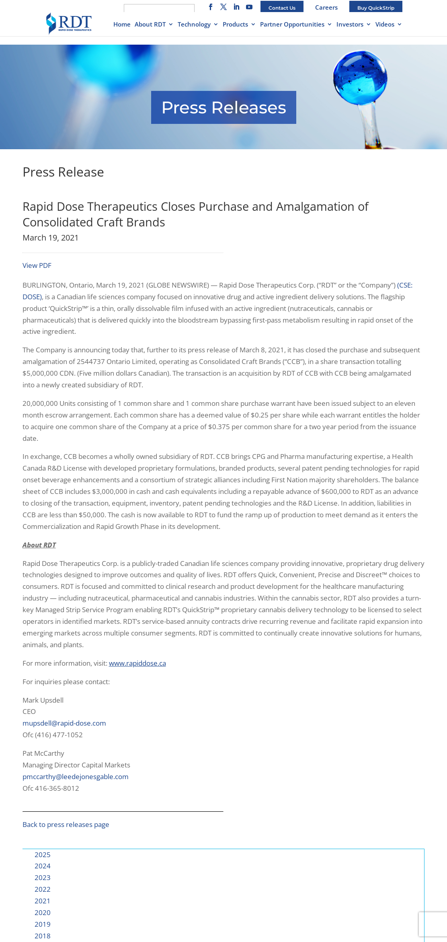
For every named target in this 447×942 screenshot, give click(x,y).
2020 (43, 912)
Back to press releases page (66, 824)
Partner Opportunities (292, 24)
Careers (326, 7)
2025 (43, 854)
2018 (43, 935)
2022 (43, 889)
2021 (43, 900)
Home (122, 24)
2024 (43, 865)
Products (235, 24)
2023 (43, 877)
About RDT (150, 24)
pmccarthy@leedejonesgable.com (76, 776)
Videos (384, 24)
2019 (43, 924)
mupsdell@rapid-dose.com (64, 723)
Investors (349, 24)
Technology (194, 24)
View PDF (37, 265)
